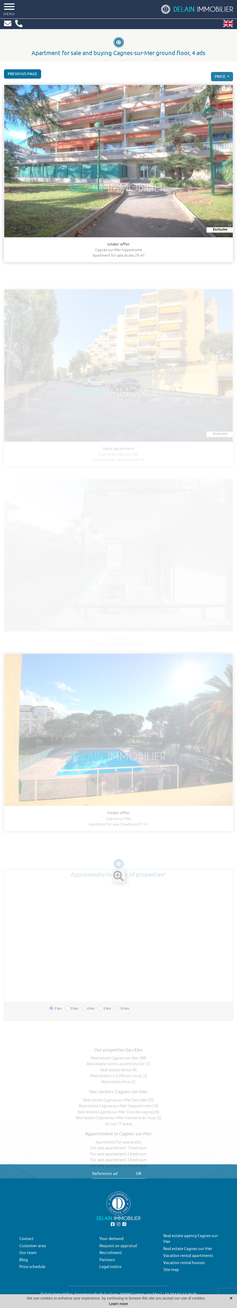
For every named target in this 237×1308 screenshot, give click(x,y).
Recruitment (110, 1252)
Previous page (22, 75)
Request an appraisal (118, 1245)
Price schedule (32, 1266)
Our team (28, 1252)
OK (139, 1173)
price (220, 80)
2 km (55, 1016)
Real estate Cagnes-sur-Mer (187, 1248)
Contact (26, 1238)
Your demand (111, 1238)
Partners (107, 1259)
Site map (171, 1269)
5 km (104, 1016)
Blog (23, 1259)
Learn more (118, 1304)
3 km (71, 1016)
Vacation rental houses (184, 1262)
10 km (122, 1016)
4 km (88, 1016)
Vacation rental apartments (188, 1255)
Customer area (32, 1245)
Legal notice (110, 1266)
